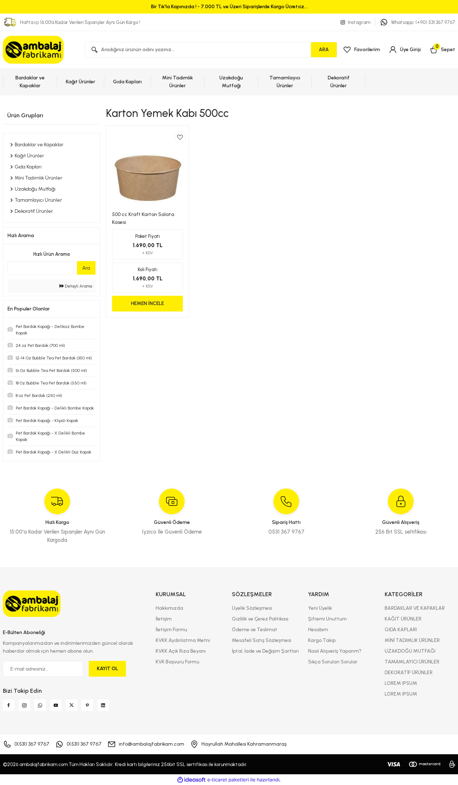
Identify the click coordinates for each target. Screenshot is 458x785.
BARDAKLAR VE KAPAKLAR (415, 608)
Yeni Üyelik (320, 608)
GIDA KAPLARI (401, 630)
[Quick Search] (41, 268)
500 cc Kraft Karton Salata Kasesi (143, 218)
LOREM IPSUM (401, 683)
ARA (324, 49)
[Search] (211, 50)
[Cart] (442, 49)
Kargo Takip (322, 640)
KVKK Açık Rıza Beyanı (181, 651)
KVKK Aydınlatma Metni (183, 640)
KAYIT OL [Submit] (107, 669)
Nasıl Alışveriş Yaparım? (334, 651)
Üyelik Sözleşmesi (252, 608)
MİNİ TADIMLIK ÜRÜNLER (412, 640)
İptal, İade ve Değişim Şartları (265, 651)
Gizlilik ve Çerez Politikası (260, 619)
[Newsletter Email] (43, 669)
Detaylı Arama (75, 286)
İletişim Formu (171, 630)
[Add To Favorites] (180, 137)
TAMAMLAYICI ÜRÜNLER (412, 662)
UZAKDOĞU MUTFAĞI (410, 651)
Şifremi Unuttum (327, 619)
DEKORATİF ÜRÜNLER (409, 672)
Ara (86, 268)
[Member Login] (405, 49)
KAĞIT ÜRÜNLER (403, 619)
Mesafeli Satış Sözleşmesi (261, 640)
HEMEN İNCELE (147, 303)
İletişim (164, 619)
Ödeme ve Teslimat (254, 630)
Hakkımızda (169, 608)
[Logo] (34, 49)
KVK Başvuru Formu (177, 662)
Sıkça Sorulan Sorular (332, 662)
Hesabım (318, 630)
